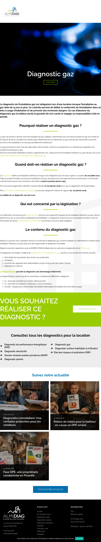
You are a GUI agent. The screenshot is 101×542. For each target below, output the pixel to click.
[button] (97, 11)
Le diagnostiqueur (8, 272)
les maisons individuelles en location (19, 190)
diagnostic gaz (32, 215)
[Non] (97, 538)
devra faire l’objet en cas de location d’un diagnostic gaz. (23, 156)
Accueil (39, 511)
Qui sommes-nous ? (44, 514)
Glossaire (40, 526)
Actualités (40, 534)
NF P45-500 (85, 248)
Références (41, 531)
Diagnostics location (44, 520)
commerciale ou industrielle (29, 221)
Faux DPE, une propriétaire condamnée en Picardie (20, 475)
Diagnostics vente (43, 517)
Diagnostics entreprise (45, 523)
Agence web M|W (86, 526)
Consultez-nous (42, 528)
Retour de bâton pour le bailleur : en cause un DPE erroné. (76, 423)
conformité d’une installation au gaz (45, 253)
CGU (72, 511)
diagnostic (6, 176)
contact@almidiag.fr (10, 533)
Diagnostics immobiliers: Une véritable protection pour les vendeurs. (22, 422)
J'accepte (79, 538)
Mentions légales (77, 514)
